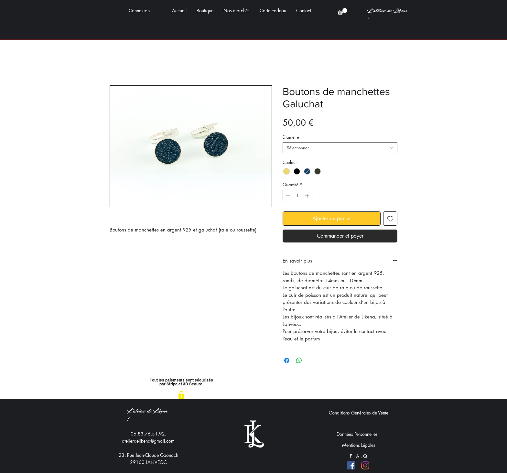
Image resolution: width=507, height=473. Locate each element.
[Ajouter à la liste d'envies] (390, 218)
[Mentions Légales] (358, 444)
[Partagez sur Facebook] (287, 360)
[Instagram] (365, 465)
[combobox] (340, 147)
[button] (342, 11)
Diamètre (291, 137)
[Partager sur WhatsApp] (299, 360)
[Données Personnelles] (357, 433)
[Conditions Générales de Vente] (358, 412)
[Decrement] (287, 195)
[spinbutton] (297, 195)
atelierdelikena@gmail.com (148, 441)
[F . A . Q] (358, 455)
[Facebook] (351, 465)
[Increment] (308, 195)
